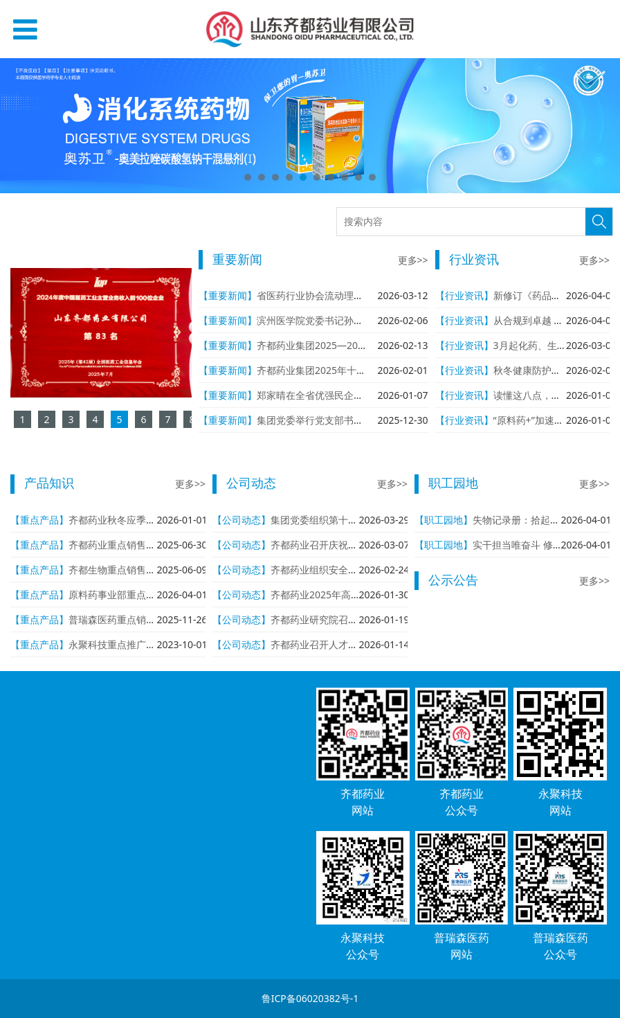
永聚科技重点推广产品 (117, 644)
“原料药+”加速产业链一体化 (552, 420)
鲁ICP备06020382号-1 (310, 998)
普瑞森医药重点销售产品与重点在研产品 (156, 619)
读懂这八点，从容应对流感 (551, 395)
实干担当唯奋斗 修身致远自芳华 (542, 544)
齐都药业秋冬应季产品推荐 (127, 519)
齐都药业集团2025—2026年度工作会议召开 (351, 345)
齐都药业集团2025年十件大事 (321, 370)
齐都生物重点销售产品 (117, 569)
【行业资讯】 (464, 295)
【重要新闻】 (228, 295)
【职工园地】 (443, 519)
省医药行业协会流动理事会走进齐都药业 (344, 295)
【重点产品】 (39, 519)
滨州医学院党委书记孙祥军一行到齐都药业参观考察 (368, 320)
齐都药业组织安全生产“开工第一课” (347, 569)
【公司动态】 (241, 519)
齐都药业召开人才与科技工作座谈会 (348, 644)
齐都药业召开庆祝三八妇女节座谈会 (348, 544)
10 (372, 177)
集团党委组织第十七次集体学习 (338, 519)
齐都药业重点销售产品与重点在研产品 (151, 544)
